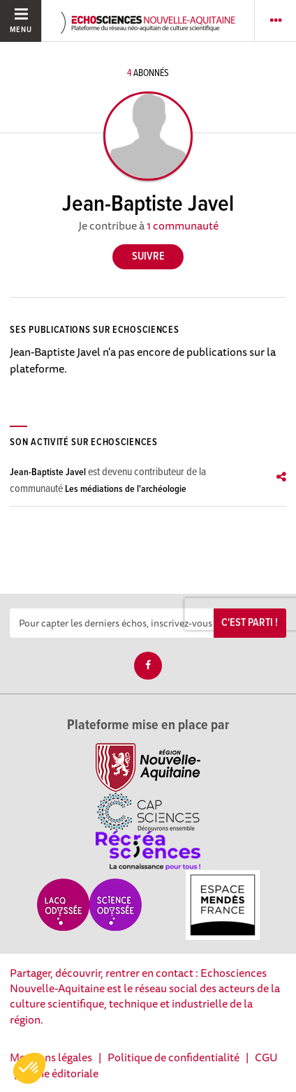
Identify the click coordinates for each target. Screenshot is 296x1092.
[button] (29, 1068)
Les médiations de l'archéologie (125, 489)
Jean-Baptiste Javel (48, 472)
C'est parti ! (249, 622)
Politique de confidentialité (173, 1057)
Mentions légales (51, 1057)
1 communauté (183, 225)
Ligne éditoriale (60, 1073)
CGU (266, 1057)
